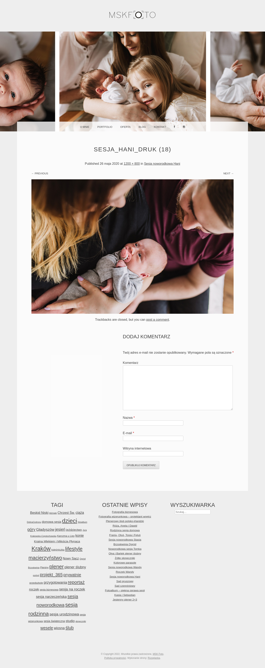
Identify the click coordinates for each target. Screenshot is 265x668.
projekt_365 (51, 574)
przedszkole (36, 582)
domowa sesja (51, 521)
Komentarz (130, 362)
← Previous (39, 173)
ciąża (80, 513)
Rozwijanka (154, 658)
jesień (60, 529)
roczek (34, 589)
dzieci (69, 520)
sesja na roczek (72, 589)
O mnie (84, 126)
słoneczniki (80, 621)
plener (56, 566)
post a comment (157, 319)
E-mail (128, 433)
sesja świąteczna (54, 621)
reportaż (76, 582)
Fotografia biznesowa (125, 511)
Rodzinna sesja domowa (125, 530)
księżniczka (57, 549)
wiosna (59, 628)
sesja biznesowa (49, 589)
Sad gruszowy (124, 581)
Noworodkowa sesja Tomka (124, 548)
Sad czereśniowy (124, 585)
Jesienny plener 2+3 (125, 599)
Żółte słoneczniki (125, 558)
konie (79, 536)
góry (31, 529)
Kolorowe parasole (125, 562)
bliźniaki (53, 513)
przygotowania (55, 583)
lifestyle (74, 549)
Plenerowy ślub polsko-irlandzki (125, 521)
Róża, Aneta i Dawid (125, 525)
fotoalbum (82, 522)
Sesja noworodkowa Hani (162, 163)
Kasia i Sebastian (124, 595)
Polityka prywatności (115, 658)
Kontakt (160, 126)
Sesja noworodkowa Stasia (124, 539)
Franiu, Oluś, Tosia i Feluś (125, 535)
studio (70, 621)
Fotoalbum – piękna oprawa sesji (125, 590)
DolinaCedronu (34, 522)
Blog (142, 126)
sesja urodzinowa (64, 614)
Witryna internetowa (137, 448)
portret (36, 575)
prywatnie (72, 574)
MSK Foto (158, 654)
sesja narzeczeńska (51, 597)
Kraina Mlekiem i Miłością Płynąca (57, 541)
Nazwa (129, 417)
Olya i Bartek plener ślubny (125, 553)
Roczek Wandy (125, 571)
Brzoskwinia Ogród (124, 544)
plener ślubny (75, 567)
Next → (228, 173)
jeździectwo (74, 529)
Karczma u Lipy (66, 535)
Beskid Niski (39, 513)
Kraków (41, 548)
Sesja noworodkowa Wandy (125, 567)
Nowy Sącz (71, 558)
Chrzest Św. (66, 512)
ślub (69, 627)
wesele (46, 628)
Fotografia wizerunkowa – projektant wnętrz (125, 516)
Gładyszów (45, 529)
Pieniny (44, 567)
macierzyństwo (45, 558)
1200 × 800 (132, 163)
